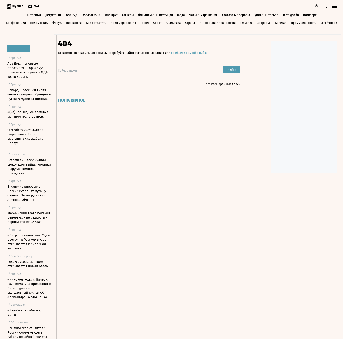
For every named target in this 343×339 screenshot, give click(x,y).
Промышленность (303, 23)
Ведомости (74, 23)
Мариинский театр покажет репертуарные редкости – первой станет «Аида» (28, 217)
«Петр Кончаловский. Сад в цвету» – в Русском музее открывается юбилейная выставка (28, 241)
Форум (57, 23)
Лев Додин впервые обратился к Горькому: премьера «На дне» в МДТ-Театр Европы (27, 70)
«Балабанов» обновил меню (24, 312)
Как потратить (96, 23)
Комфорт (310, 15)
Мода (181, 15)
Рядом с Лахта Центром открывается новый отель (27, 264)
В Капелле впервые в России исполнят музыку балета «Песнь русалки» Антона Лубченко (26, 193)
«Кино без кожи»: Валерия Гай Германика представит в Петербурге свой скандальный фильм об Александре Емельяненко (29, 288)
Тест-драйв (291, 15)
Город (144, 23)
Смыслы (128, 15)
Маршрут (111, 15)
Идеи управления (123, 23)
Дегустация (53, 15)
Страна (190, 23)
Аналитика (173, 23)
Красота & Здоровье (236, 15)
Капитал (281, 23)
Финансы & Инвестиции (155, 15)
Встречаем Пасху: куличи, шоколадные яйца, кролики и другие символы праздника (29, 166)
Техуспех (246, 23)
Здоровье (264, 23)
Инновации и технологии (218, 23)
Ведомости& (39, 23)
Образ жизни (91, 15)
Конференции (16, 23)
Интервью (33, 15)
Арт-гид (71, 15)
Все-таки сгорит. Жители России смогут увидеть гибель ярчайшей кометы (27, 332)
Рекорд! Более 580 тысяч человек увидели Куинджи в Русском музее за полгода (29, 94)
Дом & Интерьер (266, 15)
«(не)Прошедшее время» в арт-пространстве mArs (27, 114)
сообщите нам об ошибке (192, 53)
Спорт (157, 23)
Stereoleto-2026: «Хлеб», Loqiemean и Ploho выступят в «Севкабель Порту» (25, 136)
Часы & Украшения (203, 15)
